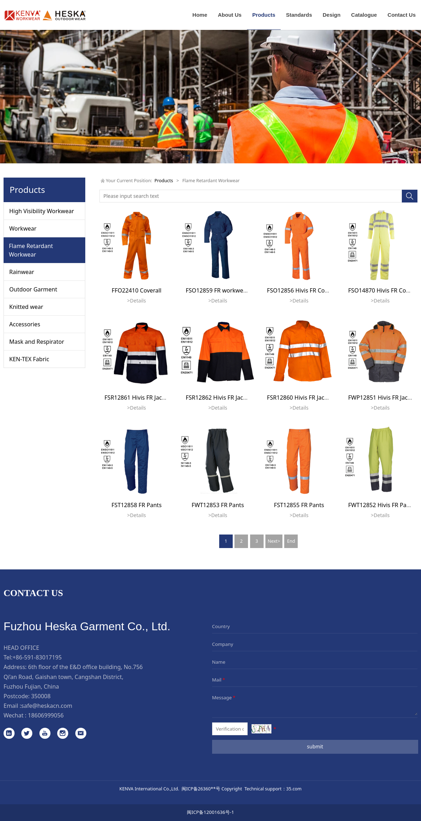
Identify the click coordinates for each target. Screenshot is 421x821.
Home (200, 15)
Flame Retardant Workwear (31, 250)
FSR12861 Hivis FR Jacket (137, 397)
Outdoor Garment (33, 289)
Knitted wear (26, 307)
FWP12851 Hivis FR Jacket (382, 397)
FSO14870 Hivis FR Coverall (384, 290)
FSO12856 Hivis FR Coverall (303, 290)
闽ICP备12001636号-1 (210, 812)
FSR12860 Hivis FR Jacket (300, 397)
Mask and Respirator (36, 342)
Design (331, 15)
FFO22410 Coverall (136, 290)
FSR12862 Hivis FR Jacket (219, 397)
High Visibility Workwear (41, 211)
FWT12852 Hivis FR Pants (381, 505)
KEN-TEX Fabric (29, 359)
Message (224, 697)
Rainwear (21, 272)
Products (263, 15)
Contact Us (402, 15)
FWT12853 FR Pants (217, 505)
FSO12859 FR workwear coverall (228, 290)
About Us (230, 15)
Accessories (24, 324)
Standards (299, 15)
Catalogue (364, 15)
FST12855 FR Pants (299, 505)
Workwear (23, 228)
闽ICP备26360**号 (201, 788)
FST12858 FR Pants (137, 505)
